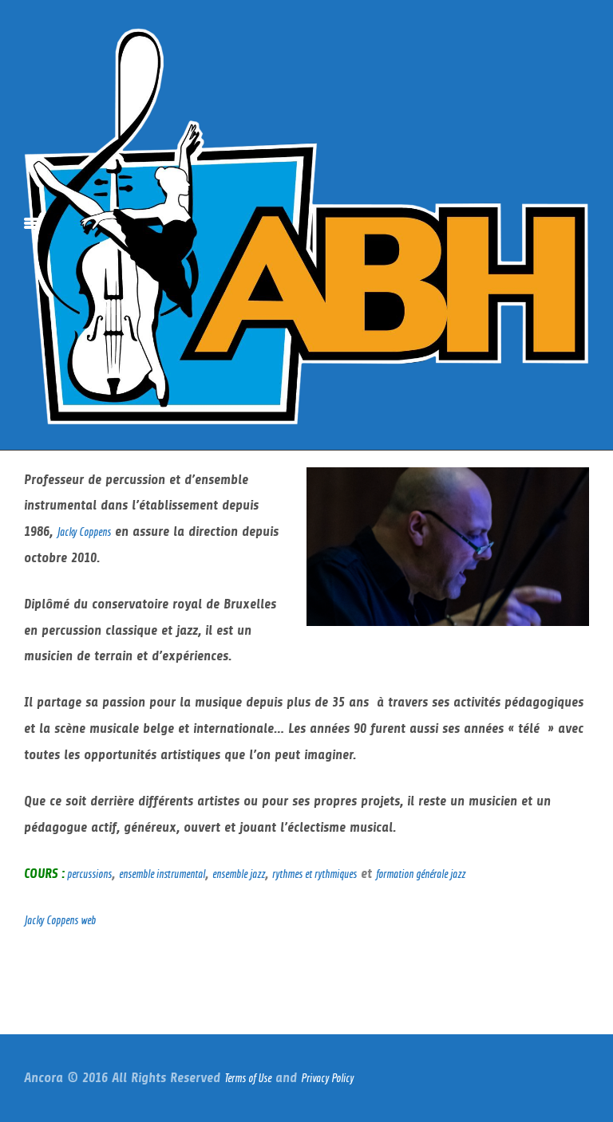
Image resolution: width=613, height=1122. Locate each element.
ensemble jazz (238, 873)
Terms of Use (247, 1078)
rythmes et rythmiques (314, 873)
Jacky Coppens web (60, 920)
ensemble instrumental (162, 873)
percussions (88, 873)
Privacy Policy (327, 1078)
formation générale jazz (420, 873)
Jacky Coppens (84, 531)
